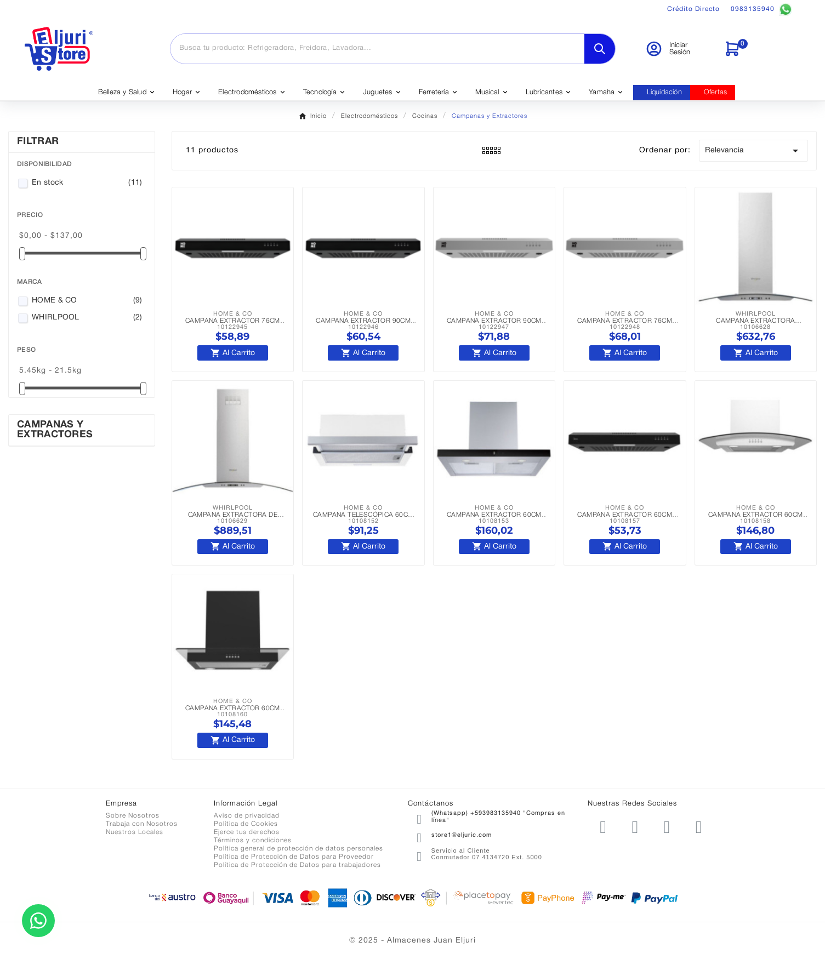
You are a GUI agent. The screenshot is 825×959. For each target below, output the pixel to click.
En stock (87, 183)
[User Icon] (677, 49)
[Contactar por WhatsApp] (38, 920)
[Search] (599, 48)
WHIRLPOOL (87, 318)
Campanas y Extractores (55, 429)
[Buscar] (377, 48)
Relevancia (753, 150)
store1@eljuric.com (461, 835)
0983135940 (761, 9)
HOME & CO (87, 301)
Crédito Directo (693, 9)
